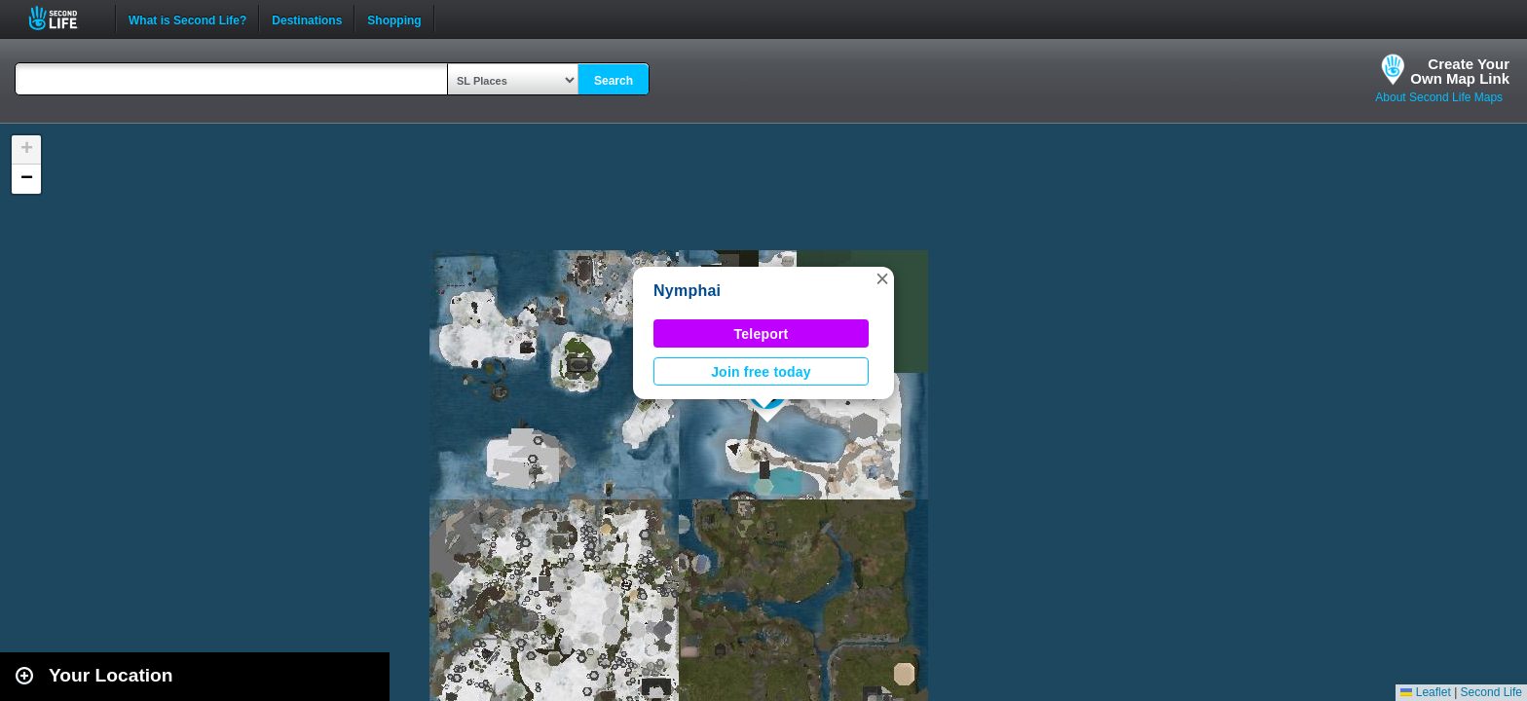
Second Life (63, 18)
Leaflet (1425, 692)
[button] (882, 278)
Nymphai (687, 290)
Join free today (761, 372)
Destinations (307, 18)
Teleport (761, 334)
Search (613, 81)
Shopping (394, 18)
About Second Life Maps (1439, 97)
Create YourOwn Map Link (1459, 71)
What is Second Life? (187, 18)
